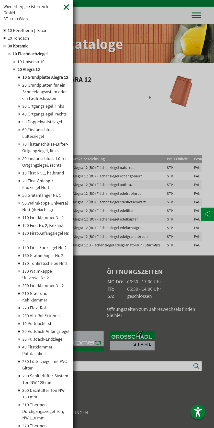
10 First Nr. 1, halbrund (43, 173)
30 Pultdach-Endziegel (43, 339)
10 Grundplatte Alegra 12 (45, 77)
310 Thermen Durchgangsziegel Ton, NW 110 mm (43, 411)
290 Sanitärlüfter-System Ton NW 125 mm (45, 379)
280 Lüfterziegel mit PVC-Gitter (45, 365)
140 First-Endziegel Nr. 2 (44, 247)
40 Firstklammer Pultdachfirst (37, 350)
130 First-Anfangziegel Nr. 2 (45, 236)
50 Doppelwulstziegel (42, 122)
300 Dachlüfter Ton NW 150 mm (43, 393)
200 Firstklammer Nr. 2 (43, 285)
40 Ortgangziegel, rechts (44, 114)
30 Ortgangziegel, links (43, 106)
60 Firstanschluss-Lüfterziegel (39, 133)
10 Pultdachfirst (36, 323)
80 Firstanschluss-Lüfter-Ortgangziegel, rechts (45, 162)
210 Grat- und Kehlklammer (34, 296)
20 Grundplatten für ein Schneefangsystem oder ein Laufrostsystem (44, 91)
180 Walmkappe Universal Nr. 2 (37, 274)
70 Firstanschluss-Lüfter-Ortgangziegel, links (45, 147)
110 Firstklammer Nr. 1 (43, 217)
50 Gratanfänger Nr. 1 (41, 195)
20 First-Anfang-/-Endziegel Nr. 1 (38, 184)
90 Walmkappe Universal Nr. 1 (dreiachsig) (45, 206)
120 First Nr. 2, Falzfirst (43, 225)
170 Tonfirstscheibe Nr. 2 (45, 263)
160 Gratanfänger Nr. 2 (42, 255)
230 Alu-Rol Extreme (41, 315)
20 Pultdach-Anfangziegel (45, 331)
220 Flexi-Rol (34, 308)
